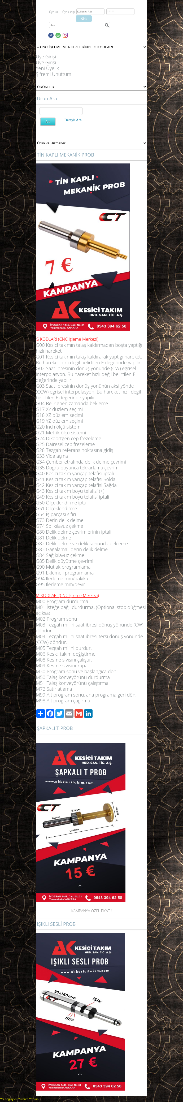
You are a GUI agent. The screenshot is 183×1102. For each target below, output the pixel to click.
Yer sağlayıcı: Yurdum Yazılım (19, 1099)
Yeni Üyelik (47, 68)
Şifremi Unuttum (53, 74)
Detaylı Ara (73, 120)
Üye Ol (53, 12)
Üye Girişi (46, 56)
